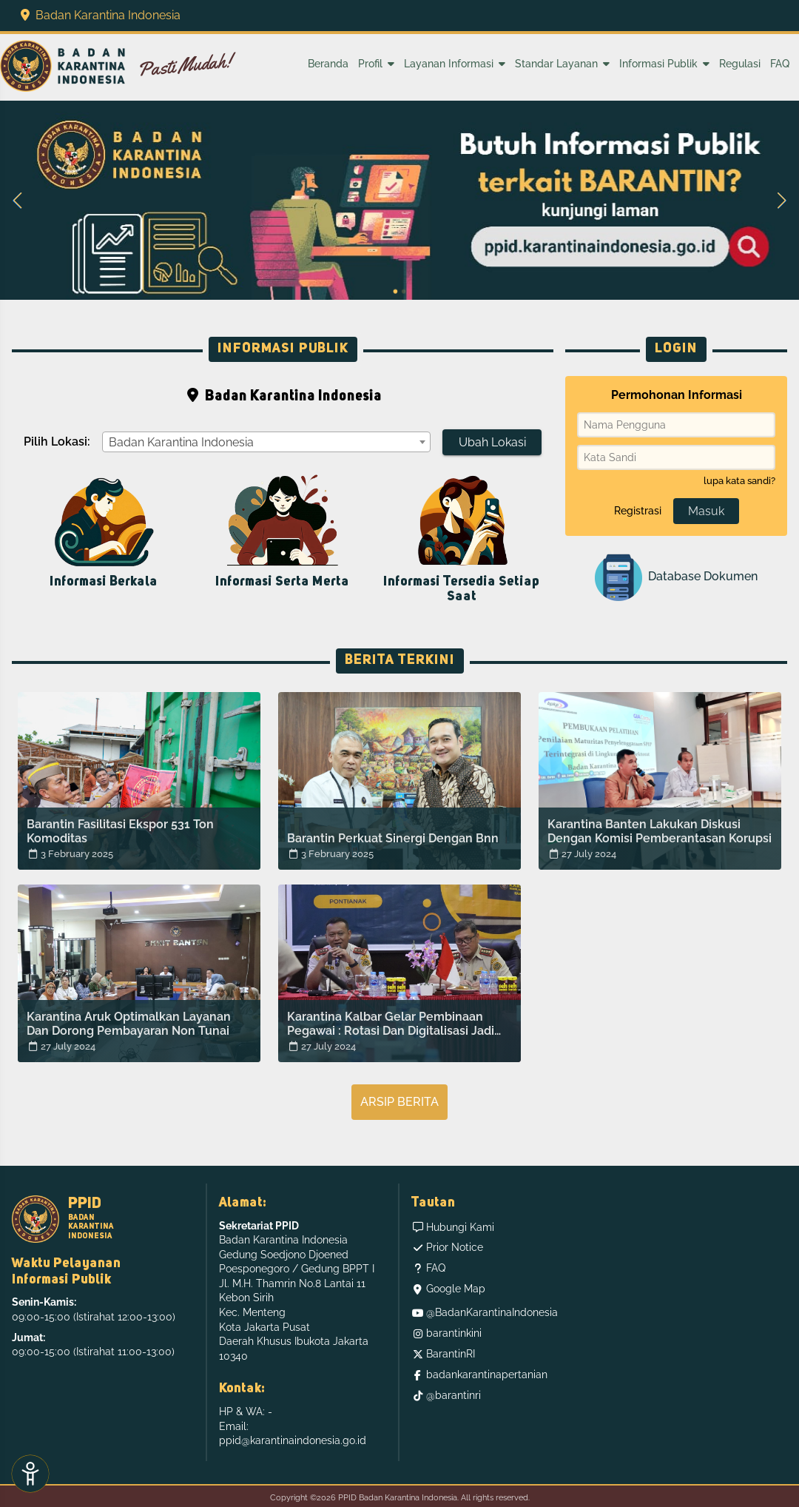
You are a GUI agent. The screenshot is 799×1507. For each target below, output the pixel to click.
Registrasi (637, 511)
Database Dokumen (676, 577)
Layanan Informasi (454, 64)
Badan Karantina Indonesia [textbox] (181, 442)
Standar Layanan (562, 64)
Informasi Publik (664, 64)
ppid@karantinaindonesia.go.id (292, 1440)
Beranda (328, 64)
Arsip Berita (399, 1102)
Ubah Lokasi (492, 442)
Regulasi (740, 64)
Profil (376, 64)
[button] (18, 200)
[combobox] (266, 442)
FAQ (779, 64)
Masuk (706, 511)
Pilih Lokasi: (57, 441)
